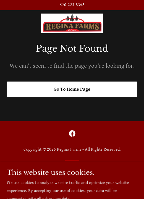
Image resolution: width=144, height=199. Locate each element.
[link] (72, 23)
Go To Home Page (72, 89)
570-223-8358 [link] (72, 4)
